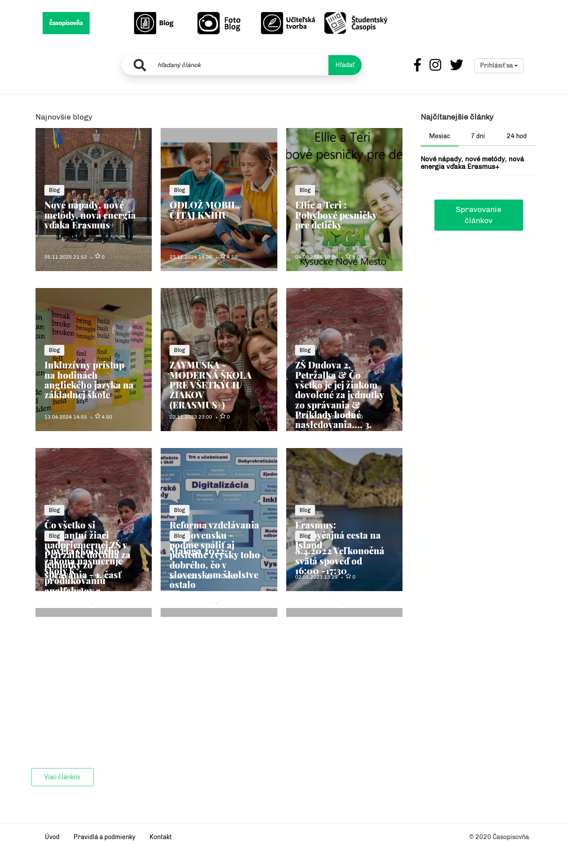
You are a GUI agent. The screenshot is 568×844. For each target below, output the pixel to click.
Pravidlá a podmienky (104, 837)
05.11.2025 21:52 (65, 257)
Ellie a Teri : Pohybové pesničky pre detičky (336, 215)
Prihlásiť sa (499, 65)
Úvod (52, 837)
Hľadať (345, 65)
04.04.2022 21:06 (316, 603)
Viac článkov (62, 777)
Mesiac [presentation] (439, 136)
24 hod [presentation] (517, 136)
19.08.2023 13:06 (316, 417)
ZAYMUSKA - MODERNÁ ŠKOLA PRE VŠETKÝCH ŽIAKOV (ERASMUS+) (211, 384)
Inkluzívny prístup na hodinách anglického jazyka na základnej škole (89, 379)
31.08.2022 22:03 (65, 603)
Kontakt (161, 837)
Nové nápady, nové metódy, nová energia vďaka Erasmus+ (90, 215)
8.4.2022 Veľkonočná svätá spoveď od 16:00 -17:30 (339, 560)
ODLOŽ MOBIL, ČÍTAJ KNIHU (205, 209)
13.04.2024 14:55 (65, 417)
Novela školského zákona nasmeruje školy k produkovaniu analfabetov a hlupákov (83, 575)
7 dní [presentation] (478, 136)
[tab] (440, 137)
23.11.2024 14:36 (191, 257)
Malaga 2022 (197, 550)
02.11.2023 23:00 (191, 417)
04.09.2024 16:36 (316, 257)
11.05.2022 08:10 (191, 603)
